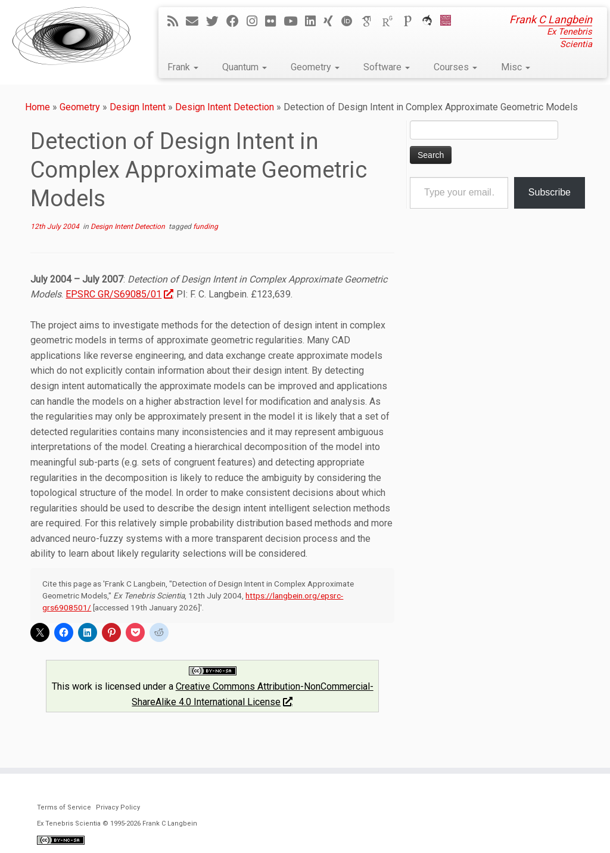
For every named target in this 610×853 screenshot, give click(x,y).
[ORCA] (431, 21)
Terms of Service (64, 807)
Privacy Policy (118, 807)
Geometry (315, 67)
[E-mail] (196, 21)
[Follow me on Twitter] (216, 21)
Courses (455, 67)
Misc (515, 67)
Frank (182, 67)
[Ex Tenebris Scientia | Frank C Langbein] (71, 36)
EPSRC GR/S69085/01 (119, 294)
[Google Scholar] (371, 21)
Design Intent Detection (224, 107)
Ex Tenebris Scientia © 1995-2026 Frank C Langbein (117, 823)
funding (205, 226)
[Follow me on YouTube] (294, 21)
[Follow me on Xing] (332, 21)
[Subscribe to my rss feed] (176, 21)
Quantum (244, 67)
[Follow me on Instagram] (256, 21)
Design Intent (138, 107)
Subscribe (549, 192)
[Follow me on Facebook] (236, 21)
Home (37, 107)
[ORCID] (351, 21)
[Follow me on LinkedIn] (314, 21)
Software (386, 67)
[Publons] (412, 21)
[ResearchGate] (391, 21)
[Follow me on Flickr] (274, 21)
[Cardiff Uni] (449, 21)
